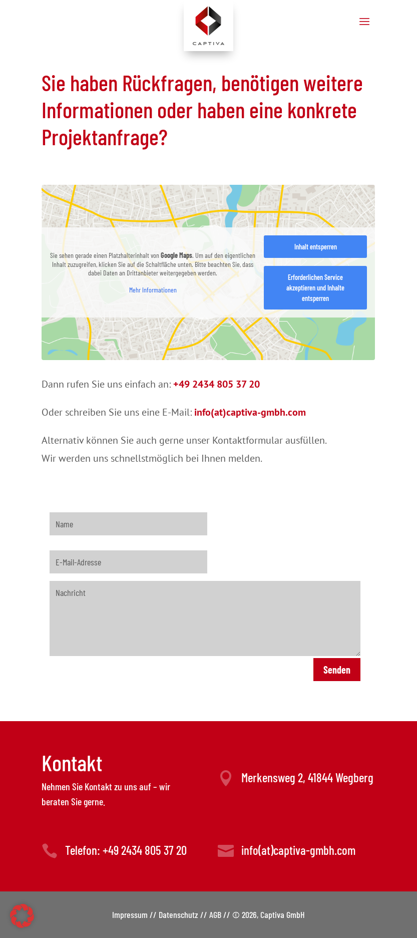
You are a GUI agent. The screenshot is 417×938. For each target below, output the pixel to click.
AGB (215, 914)
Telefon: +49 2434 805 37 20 (126, 849)
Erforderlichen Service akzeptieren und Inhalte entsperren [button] (316, 287)
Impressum (130, 914)
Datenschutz (178, 914)
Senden (336, 670)
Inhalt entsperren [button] (315, 246)
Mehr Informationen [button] (153, 289)
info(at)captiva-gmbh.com (298, 849)
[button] (22, 916)
